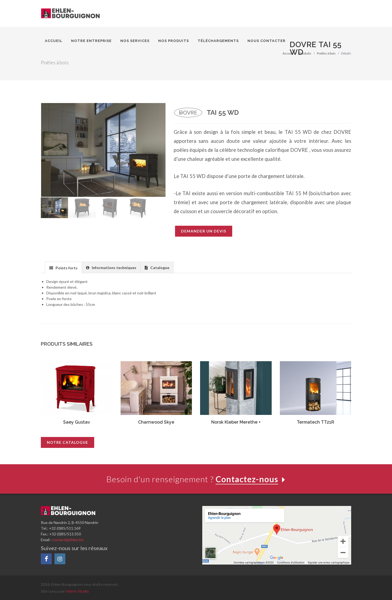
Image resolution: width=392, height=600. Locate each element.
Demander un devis (203, 231)
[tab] (63, 267)
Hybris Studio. (78, 591)
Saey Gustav (76, 422)
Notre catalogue (67, 442)
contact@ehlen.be (68, 539)
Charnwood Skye (156, 422)
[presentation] (63, 267)
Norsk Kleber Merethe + (236, 422)
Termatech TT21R (315, 422)
